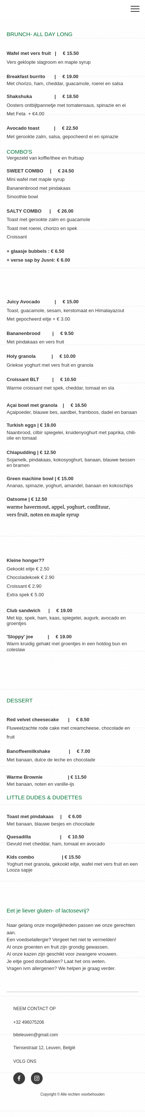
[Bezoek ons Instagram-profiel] (37, 1078)
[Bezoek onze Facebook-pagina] (19, 1078)
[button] (135, 9)
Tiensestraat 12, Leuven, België (44, 1047)
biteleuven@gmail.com (35, 1034)
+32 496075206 (28, 1022)
